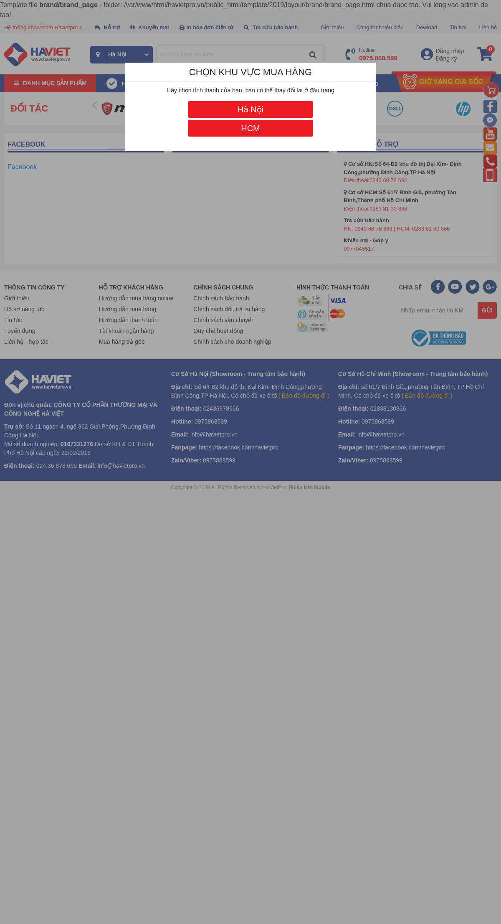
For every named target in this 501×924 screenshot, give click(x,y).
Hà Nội (250, 109)
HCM (250, 128)
